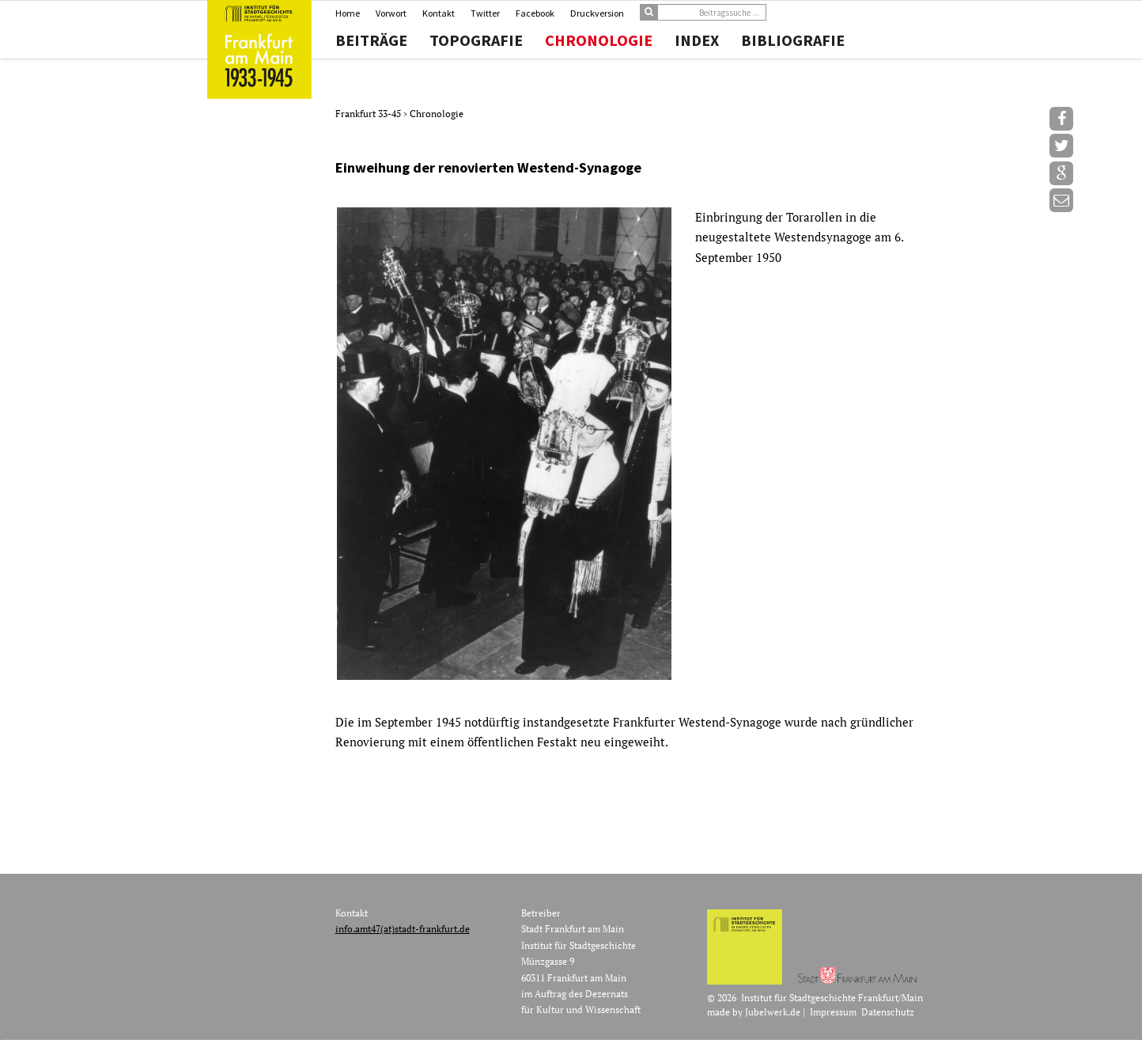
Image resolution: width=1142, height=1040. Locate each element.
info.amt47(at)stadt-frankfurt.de (402, 929)
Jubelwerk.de (772, 1012)
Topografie (476, 40)
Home (347, 13)
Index (697, 40)
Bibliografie (793, 40)
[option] (633, 444)
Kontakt (438, 13)
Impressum (833, 1012)
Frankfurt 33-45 (369, 114)
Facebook (535, 13)
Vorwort (391, 13)
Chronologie (598, 40)
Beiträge (371, 40)
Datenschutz (887, 1012)
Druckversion (597, 13)
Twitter (485, 13)
